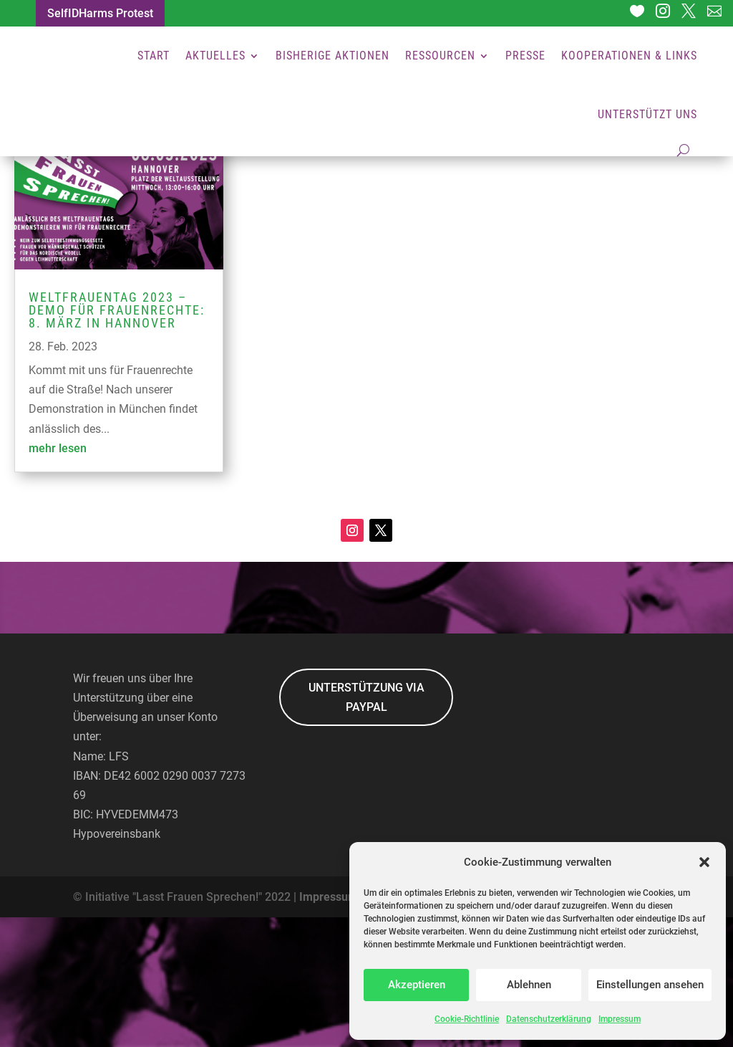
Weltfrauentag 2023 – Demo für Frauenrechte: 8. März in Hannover (117, 439)
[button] (704, 862)
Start (153, 55)
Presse (525, 55)
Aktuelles (215, 55)
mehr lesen (58, 578)
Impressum (619, 1019)
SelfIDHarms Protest (100, 13)
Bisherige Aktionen (332, 55)
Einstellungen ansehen (650, 984)
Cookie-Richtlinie (467, 1019)
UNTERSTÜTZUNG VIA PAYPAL (366, 827)
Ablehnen (529, 984)
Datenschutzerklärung (548, 1019)
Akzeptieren (416, 984)
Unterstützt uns (647, 114)
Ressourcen (440, 55)
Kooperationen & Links (629, 55)
